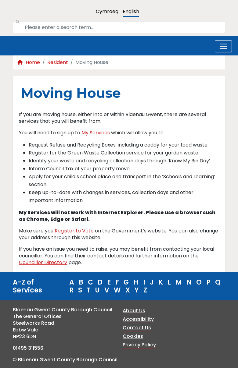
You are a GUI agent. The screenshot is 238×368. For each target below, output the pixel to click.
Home (28, 62)
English (131, 11)
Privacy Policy (139, 344)
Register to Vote (74, 230)
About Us (134, 310)
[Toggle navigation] (223, 46)
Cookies (133, 336)
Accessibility (138, 319)
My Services (95, 132)
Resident (57, 62)
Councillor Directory (43, 262)
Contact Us (137, 327)
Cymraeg (107, 11)
